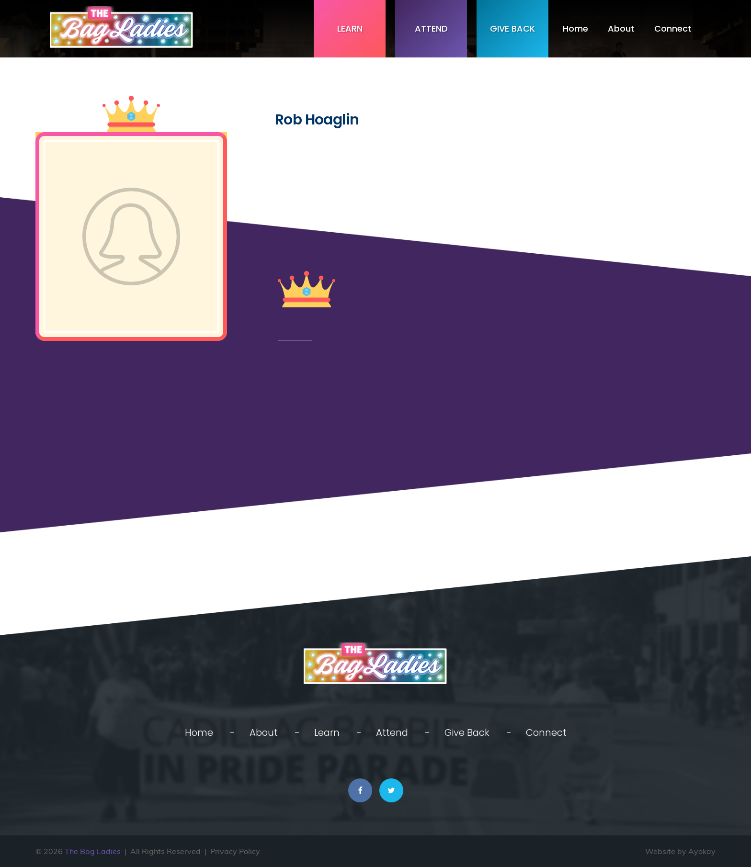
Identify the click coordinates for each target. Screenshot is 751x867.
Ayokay (702, 851)
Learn (350, 28)
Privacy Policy (235, 851)
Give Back (512, 28)
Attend (431, 28)
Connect (673, 28)
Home (575, 28)
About (621, 28)
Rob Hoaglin (317, 120)
